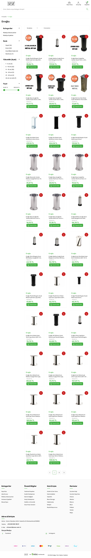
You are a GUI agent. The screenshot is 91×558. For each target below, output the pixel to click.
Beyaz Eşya (5, 502)
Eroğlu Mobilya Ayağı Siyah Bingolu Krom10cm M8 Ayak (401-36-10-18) (57, 257)
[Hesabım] (78, 4)
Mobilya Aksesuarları (9, 32)
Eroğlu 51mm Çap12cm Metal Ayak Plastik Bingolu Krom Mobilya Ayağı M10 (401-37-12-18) (79, 336)
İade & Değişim (28, 496)
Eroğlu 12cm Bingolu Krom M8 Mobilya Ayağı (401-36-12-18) (33, 257)
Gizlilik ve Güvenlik (29, 502)
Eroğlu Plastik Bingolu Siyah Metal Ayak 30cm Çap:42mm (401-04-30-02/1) (79, 138)
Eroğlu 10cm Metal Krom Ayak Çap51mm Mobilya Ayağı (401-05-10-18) (78, 415)
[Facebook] (3, 533)
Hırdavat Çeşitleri (7, 499)
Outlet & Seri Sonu (52, 491)
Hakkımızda (50, 502)
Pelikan (72, 507)
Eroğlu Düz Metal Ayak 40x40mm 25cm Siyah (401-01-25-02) (55, 138)
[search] (87, 9)
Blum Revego (51, 499)
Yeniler (72, 510)
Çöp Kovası (5, 494)
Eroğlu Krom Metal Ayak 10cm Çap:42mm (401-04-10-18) (33, 336)
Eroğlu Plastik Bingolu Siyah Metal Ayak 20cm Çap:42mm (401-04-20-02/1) (79, 296)
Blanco (72, 502)
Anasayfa (4, 16)
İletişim (49, 504)
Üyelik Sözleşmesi (29, 494)
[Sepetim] (86, 4)
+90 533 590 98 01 (13, 524)
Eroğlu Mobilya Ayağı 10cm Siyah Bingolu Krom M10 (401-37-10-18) (79, 217)
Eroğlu (28, 56)
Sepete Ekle (32, 67)
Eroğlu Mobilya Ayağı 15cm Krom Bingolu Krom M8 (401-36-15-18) (56, 59)
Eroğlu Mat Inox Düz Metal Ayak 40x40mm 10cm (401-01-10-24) (79, 98)
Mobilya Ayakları (8, 35)
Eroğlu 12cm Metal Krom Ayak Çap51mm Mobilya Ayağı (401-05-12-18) (56, 415)
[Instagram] (46, 533)
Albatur (72, 499)
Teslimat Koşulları (29, 491)
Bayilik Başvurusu (52, 507)
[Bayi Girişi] (69, 4)
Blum (71, 504)
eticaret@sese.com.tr (14, 527)
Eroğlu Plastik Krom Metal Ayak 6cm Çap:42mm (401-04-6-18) (56, 296)
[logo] (11, 4)
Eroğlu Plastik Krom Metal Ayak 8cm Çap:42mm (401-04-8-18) (34, 455)
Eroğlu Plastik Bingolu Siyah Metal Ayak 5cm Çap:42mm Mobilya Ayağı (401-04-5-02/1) (34, 59)
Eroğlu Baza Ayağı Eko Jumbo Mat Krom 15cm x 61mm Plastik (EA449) (56, 217)
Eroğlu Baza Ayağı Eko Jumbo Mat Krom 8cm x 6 (78, 177)
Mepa (71, 512)
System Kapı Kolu (75, 494)
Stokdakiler (46, 28)
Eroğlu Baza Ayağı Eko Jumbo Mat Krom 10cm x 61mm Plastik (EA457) (56, 178)
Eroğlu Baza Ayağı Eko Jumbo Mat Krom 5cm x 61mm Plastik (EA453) (33, 217)
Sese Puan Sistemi (29, 504)
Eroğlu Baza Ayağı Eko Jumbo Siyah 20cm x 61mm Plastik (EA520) (34, 98)
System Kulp (73, 491)
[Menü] (3, 3)
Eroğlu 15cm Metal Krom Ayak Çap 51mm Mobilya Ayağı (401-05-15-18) (33, 415)
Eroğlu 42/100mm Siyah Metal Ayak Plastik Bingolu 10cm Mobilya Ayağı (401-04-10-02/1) (56, 336)
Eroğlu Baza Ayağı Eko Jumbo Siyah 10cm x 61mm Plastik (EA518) (56, 98)
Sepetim (49, 496)
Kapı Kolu (4, 491)
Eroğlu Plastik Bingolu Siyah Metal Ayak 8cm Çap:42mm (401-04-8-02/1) (34, 296)
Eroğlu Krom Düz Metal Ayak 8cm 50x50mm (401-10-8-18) (79, 257)
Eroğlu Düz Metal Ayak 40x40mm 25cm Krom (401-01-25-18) (32, 138)
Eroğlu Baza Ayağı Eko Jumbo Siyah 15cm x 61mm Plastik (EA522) (79, 59)
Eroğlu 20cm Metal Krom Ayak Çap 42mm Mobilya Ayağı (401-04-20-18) (56, 455)
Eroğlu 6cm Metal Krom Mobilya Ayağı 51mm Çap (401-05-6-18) (56, 376)
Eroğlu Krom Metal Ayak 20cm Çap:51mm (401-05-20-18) (79, 376)
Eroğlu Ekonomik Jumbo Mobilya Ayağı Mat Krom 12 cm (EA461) (33, 178)
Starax (72, 496)
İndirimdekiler (51, 494)
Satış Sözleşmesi (29, 499)
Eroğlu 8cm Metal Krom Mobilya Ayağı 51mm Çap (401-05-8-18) (33, 376)
